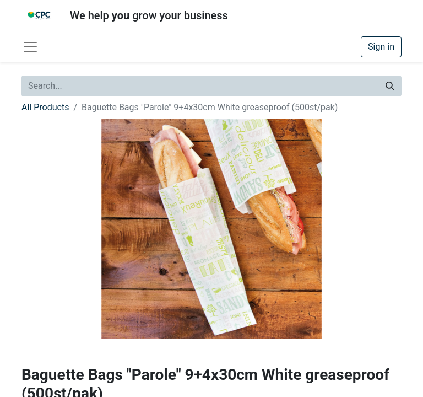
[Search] (390, 86)
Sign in (381, 46)
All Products (45, 107)
